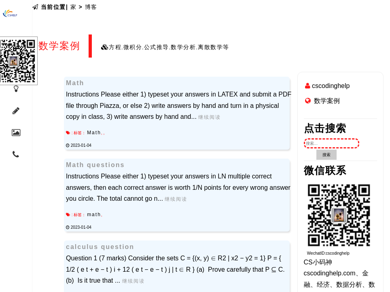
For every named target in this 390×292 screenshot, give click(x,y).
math (94, 214)
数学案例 (327, 100)
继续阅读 (209, 117)
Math (94, 132)
